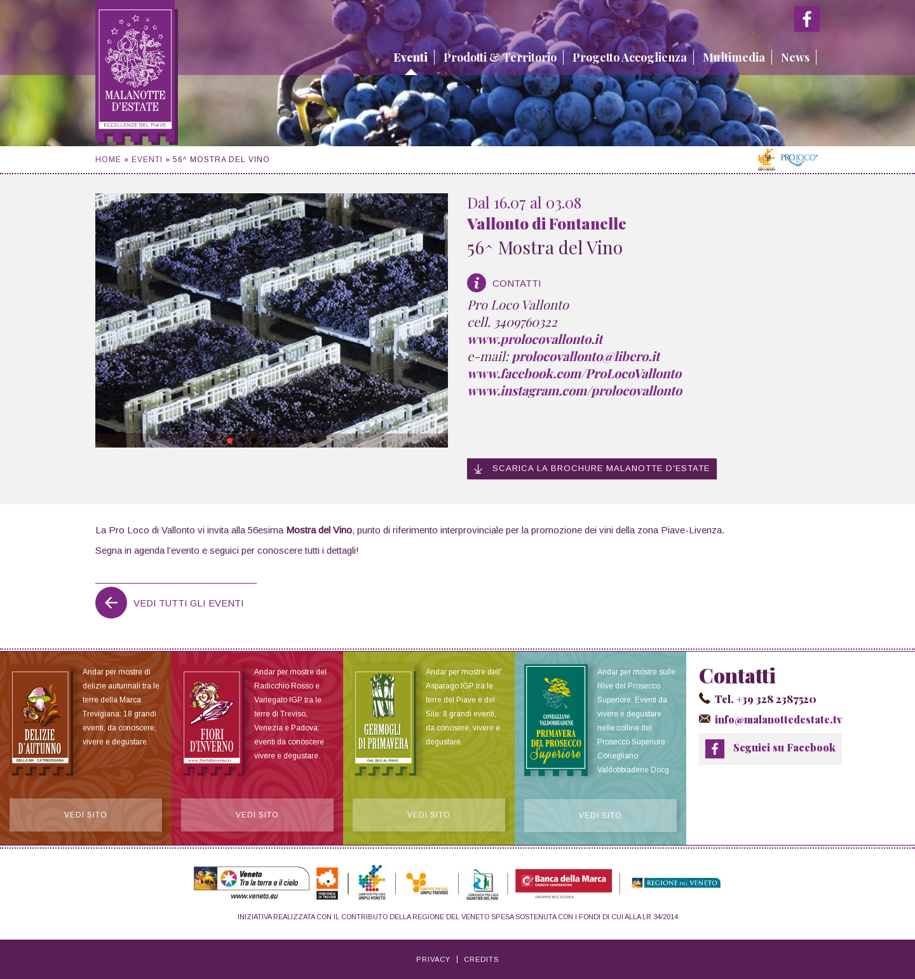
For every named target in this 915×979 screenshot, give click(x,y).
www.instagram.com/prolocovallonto (574, 390)
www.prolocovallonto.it (534, 338)
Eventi (410, 57)
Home (108, 159)
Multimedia (734, 57)
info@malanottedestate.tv (778, 719)
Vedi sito (85, 815)
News (795, 57)
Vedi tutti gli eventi (188, 603)
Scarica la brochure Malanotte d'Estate (591, 468)
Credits (481, 959)
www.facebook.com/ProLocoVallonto (574, 372)
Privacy (433, 959)
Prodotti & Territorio (500, 57)
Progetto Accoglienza (630, 57)
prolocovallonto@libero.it (586, 355)
